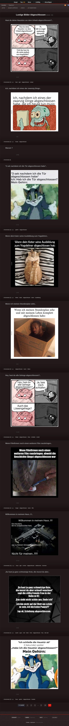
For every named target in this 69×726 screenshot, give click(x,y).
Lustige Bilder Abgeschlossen (31, 15)
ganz (21, 632)
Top (22, 2)
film (33, 508)
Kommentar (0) (7, 82)
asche (17, 632)
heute (17, 141)
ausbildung (37, 297)
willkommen (38, 565)
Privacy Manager (39, 722)
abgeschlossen (25, 82)
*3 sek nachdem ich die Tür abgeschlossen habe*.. (26, 166)
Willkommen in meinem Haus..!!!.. (19, 514)
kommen (44, 565)
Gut (5, 77)
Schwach (11, 77)
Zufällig (37, 2)
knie (31, 632)
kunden (33, 699)
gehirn (17, 229)
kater (21, 297)
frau (42, 632)
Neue (29, 2)
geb (20, 82)
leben (29, 369)
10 (45, 705)
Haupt (16, 2)
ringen (17, 508)
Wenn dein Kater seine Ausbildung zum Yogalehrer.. (26, 236)
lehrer (17, 297)
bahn (27, 632)
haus (17, 565)
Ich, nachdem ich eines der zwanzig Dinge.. (23, 88)
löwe (29, 437)
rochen (24, 565)
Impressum (32, 722)
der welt (46, 632)
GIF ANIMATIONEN (31, 7)
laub (17, 82)
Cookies (27, 722)
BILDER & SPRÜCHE (13, 7)
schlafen (33, 437)
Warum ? (9, 148)
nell (24, 632)
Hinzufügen (47, 2)
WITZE (3, 7)
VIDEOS (22, 7)
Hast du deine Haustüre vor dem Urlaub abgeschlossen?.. (29, 20)
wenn (33, 297)
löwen (17, 437)
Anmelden (3, 5)
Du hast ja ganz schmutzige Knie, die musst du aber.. (27, 572)
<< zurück (21, 705)
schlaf (38, 437)
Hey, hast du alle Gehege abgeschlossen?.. (23, 375)
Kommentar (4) (7, 508)
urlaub (31, 82)
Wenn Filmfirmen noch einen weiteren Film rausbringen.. (28, 443)
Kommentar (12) (7, 565)
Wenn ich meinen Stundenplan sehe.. (20, 304)
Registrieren (11, 5)
